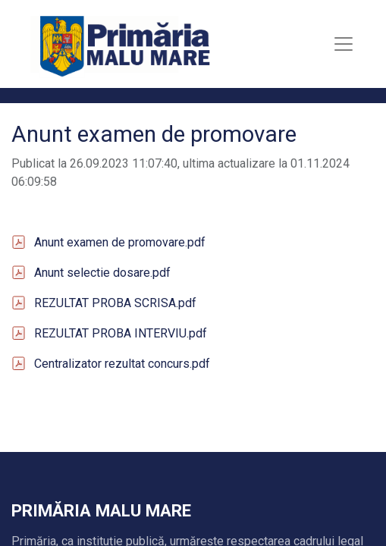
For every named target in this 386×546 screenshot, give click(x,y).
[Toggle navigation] (343, 44)
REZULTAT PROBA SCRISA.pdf (115, 303)
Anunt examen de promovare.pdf (120, 242)
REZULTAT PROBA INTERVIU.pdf (120, 333)
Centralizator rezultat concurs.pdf (122, 363)
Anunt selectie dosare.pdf (102, 272)
